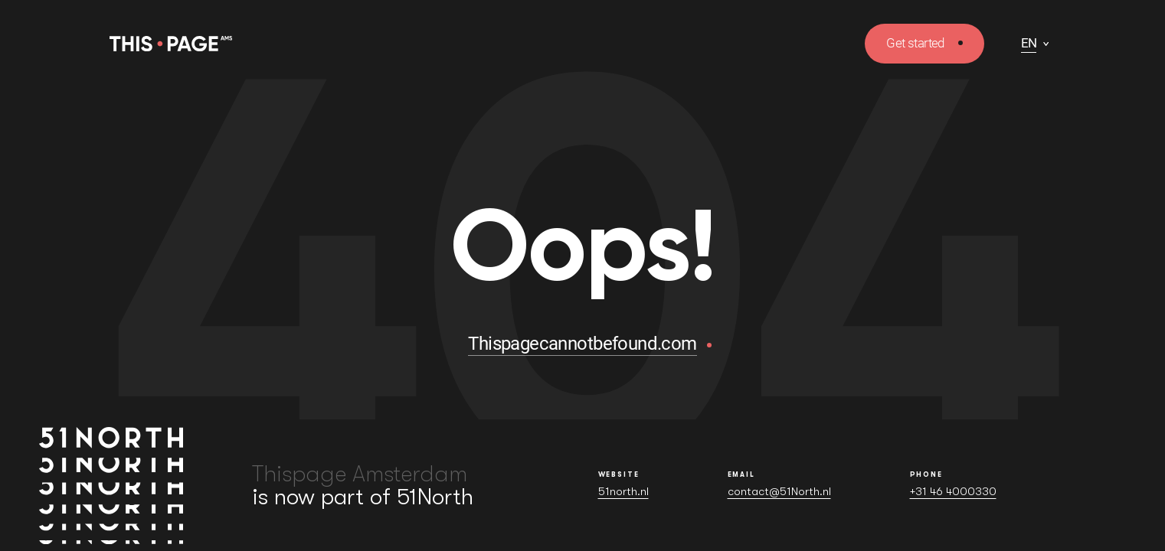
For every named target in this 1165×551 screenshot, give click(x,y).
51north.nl (623, 491)
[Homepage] (171, 43)
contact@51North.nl (779, 491)
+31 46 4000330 (953, 491)
